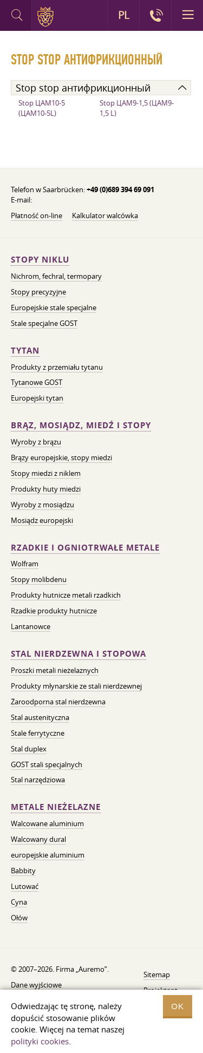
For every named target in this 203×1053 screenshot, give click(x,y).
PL (123, 15)
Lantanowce (30, 626)
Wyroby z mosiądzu (42, 504)
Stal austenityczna (40, 717)
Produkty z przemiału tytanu (57, 367)
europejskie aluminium (47, 855)
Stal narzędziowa (38, 779)
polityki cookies (40, 1041)
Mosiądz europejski (42, 520)
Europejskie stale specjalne (53, 307)
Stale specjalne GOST (44, 323)
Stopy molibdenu (39, 579)
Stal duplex (29, 749)
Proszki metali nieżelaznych (55, 670)
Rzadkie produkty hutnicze (54, 611)
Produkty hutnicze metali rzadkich (66, 595)
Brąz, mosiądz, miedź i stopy (81, 425)
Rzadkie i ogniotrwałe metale (85, 547)
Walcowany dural (38, 839)
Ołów (19, 918)
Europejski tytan (37, 398)
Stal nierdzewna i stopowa (78, 653)
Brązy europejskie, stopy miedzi (61, 457)
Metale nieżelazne (56, 807)
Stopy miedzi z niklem (46, 473)
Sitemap (156, 974)
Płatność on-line (36, 215)
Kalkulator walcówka (105, 215)
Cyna (19, 902)
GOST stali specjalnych (46, 764)
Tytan (25, 350)
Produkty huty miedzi (46, 489)
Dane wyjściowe (36, 985)
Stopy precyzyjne (38, 292)
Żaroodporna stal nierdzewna (58, 702)
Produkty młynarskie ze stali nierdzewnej (76, 686)
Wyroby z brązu (36, 442)
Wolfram (24, 563)
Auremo (47, 16)
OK (177, 1006)
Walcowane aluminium (47, 823)
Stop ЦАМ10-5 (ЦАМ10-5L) (41, 108)
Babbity (23, 870)
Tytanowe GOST (36, 382)
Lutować (24, 886)
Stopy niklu (40, 259)
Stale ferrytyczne (37, 733)
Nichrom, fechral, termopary (56, 276)
